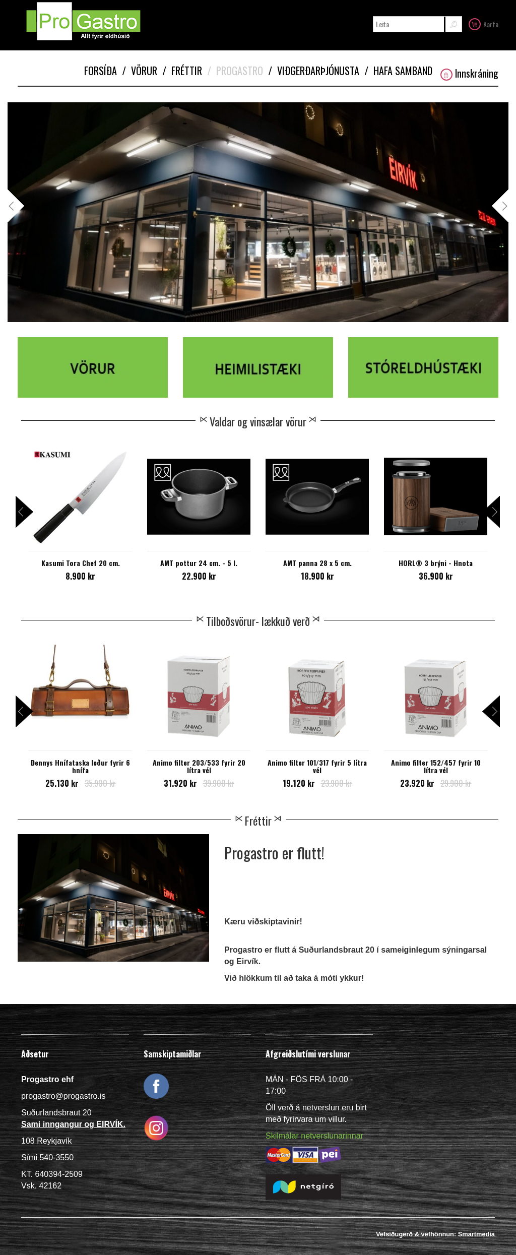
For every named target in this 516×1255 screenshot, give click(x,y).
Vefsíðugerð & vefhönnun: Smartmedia (435, 1234)
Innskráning (469, 73)
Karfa (483, 23)
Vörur (139, 70)
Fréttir (182, 70)
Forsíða (100, 70)
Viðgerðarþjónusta (313, 70)
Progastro (235, 70)
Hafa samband (398, 70)
